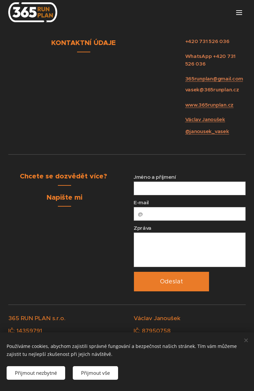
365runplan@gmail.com (214, 78)
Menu (239, 12)
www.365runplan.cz (209, 105)
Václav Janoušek (205, 119)
